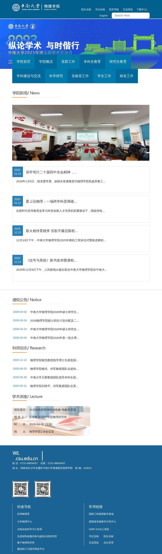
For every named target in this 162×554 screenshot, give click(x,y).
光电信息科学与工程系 (29, 529)
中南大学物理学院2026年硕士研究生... (54, 312)
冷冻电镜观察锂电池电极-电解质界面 (52, 409)
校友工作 (127, 76)
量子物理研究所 (26, 542)
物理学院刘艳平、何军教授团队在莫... (54, 386)
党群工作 (68, 62)
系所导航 (114, 9)
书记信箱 (100, 9)
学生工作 (104, 76)
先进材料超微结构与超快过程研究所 (37, 536)
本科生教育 (92, 62)
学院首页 (23, 62)
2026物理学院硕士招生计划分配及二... (54, 320)
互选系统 (128, 9)
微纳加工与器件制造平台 (31, 548)
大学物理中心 (24, 521)
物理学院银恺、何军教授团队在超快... (54, 368)
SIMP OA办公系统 (99, 529)
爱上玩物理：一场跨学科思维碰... (51, 201)
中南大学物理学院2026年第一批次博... (54, 337)
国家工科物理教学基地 (101, 513)
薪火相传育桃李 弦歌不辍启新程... (52, 231)
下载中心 (142, 9)
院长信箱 (86, 9)
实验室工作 (80, 76)
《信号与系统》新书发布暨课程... (51, 260)
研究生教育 (118, 62)
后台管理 (108, 542)
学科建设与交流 (29, 76)
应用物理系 (23, 513)
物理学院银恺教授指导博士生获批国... (54, 360)
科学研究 (56, 76)
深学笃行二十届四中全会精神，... (51, 172)
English (104, 15)
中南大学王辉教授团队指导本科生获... (54, 377)
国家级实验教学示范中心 (102, 521)
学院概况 (46, 62)
